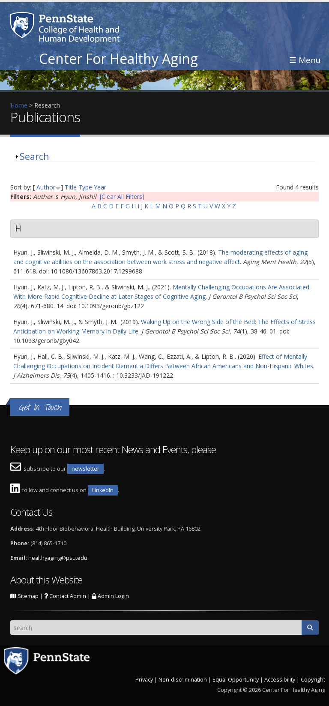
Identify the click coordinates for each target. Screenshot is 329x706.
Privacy (144, 679)
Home (18, 105)
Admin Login (110, 596)
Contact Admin (65, 596)
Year (100, 187)
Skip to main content (28, 4)
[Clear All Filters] (122, 196)
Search (34, 156)
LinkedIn (103, 490)
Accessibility (279, 679)
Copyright (313, 679)
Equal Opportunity (235, 679)
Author (45, 187)
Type (85, 187)
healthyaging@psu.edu (57, 558)
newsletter (85, 468)
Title (71, 187)
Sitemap (24, 596)
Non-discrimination (183, 679)
